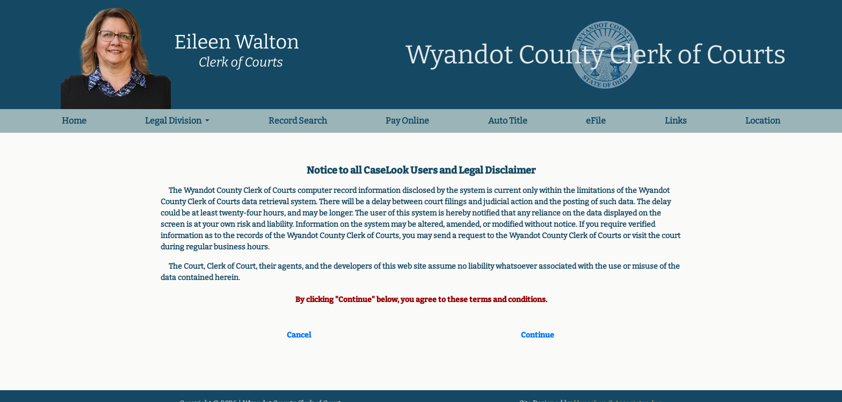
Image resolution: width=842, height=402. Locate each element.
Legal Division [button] (174, 121)
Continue (537, 335)
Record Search (297, 121)
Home (75, 120)
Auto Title (507, 121)
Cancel (299, 335)
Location (762, 121)
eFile (596, 121)
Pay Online (407, 121)
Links (676, 121)
